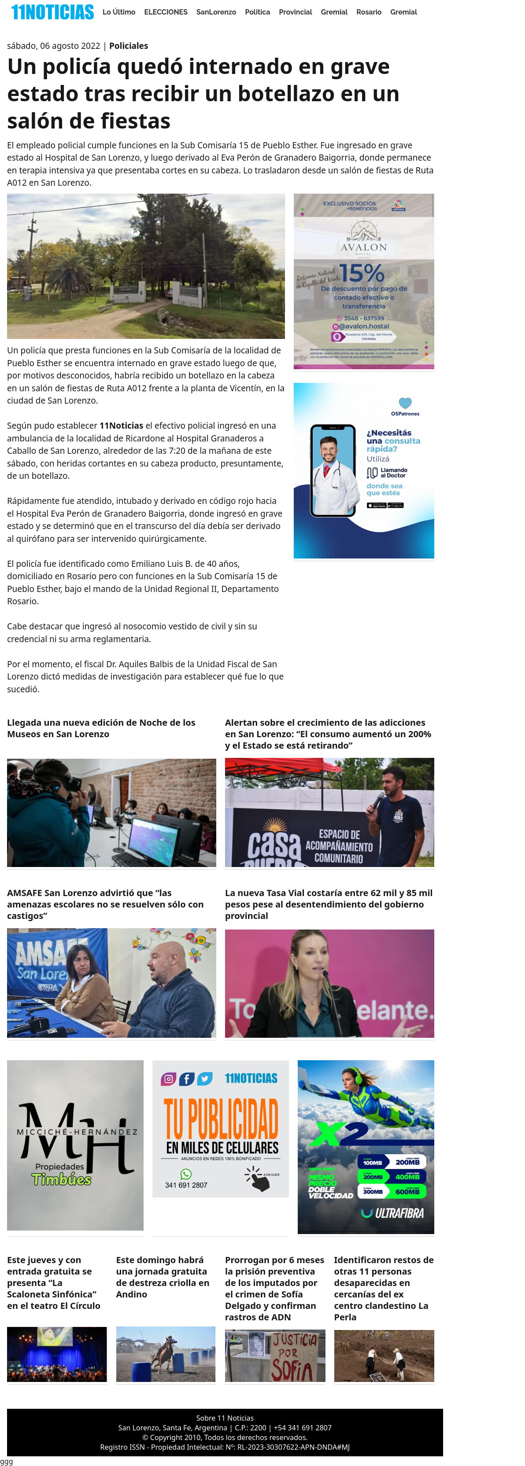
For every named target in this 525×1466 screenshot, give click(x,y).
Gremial (334, 12)
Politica (257, 12)
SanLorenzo (216, 12)
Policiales (128, 45)
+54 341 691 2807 (303, 1428)
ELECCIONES (166, 12)
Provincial (295, 12)
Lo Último (119, 12)
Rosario (368, 12)
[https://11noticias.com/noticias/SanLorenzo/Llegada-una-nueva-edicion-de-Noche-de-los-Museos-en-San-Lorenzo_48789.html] (111, 793)
